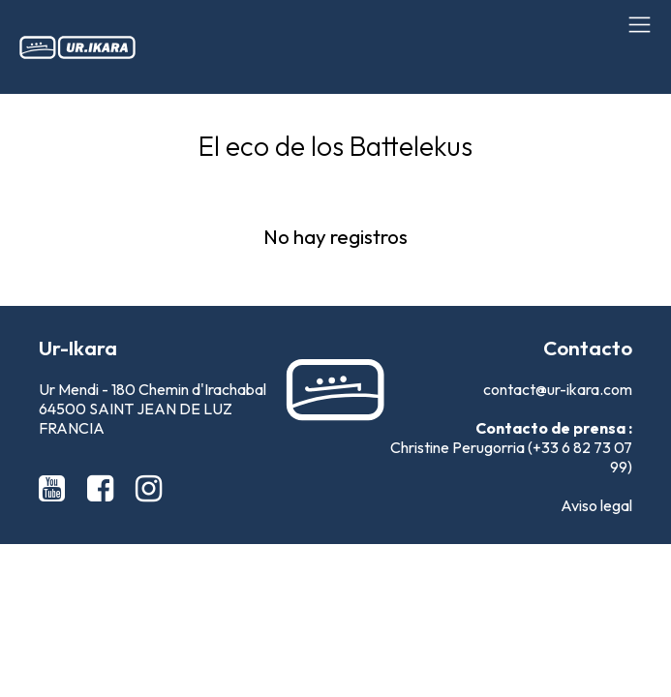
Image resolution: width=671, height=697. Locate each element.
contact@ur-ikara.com (557, 389)
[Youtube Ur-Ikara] (55, 488)
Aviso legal (596, 505)
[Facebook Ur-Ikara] (103, 488)
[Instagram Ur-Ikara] (149, 488)
